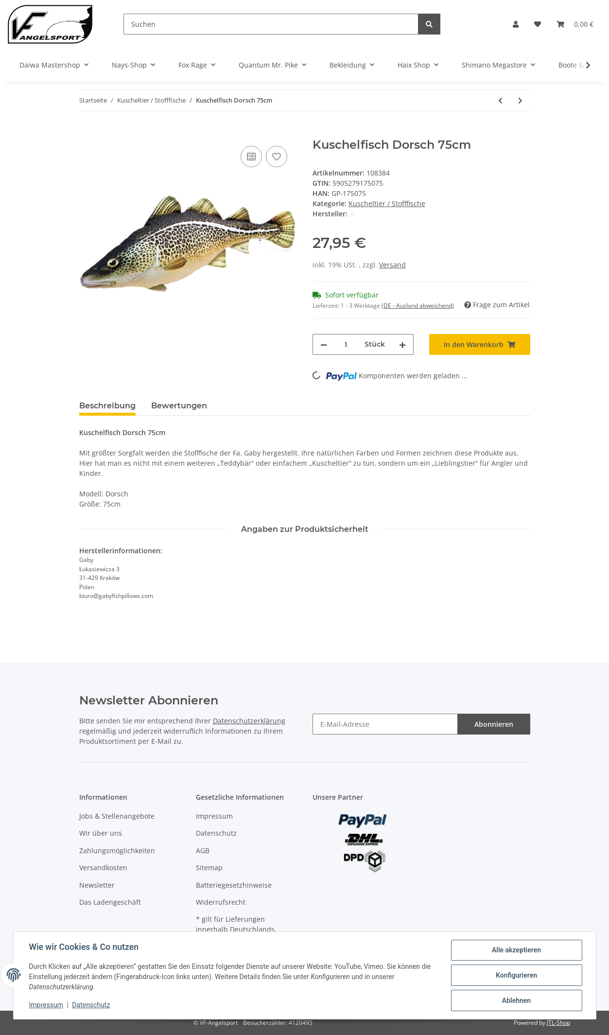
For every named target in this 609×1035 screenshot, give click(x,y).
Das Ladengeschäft (110, 902)
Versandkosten (103, 867)
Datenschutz (216, 833)
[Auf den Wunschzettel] (276, 156)
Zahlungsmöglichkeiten (117, 850)
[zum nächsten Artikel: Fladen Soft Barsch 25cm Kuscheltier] (520, 100)
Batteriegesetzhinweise (234, 885)
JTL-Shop (558, 1022)
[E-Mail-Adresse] (385, 724)
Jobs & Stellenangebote (117, 816)
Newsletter (97, 885)
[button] (515, 24)
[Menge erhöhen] (402, 344)
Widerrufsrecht (220, 902)
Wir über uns (100, 833)
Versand (392, 264)
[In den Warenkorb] (87, 132)
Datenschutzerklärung (249, 720)
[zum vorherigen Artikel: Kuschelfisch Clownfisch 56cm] (500, 100)
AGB (202, 850)
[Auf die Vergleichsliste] (251, 156)
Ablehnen (516, 1000)
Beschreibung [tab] (107, 405)
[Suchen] (270, 24)
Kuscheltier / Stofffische (386, 203)
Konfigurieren (516, 975)
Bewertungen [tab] (179, 405)
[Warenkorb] (575, 24)
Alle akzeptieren (516, 950)
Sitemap (209, 867)
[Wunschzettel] (537, 24)
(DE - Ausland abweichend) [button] (418, 305)
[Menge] (346, 344)
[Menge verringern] (323, 344)
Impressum (214, 816)
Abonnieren (493, 724)
